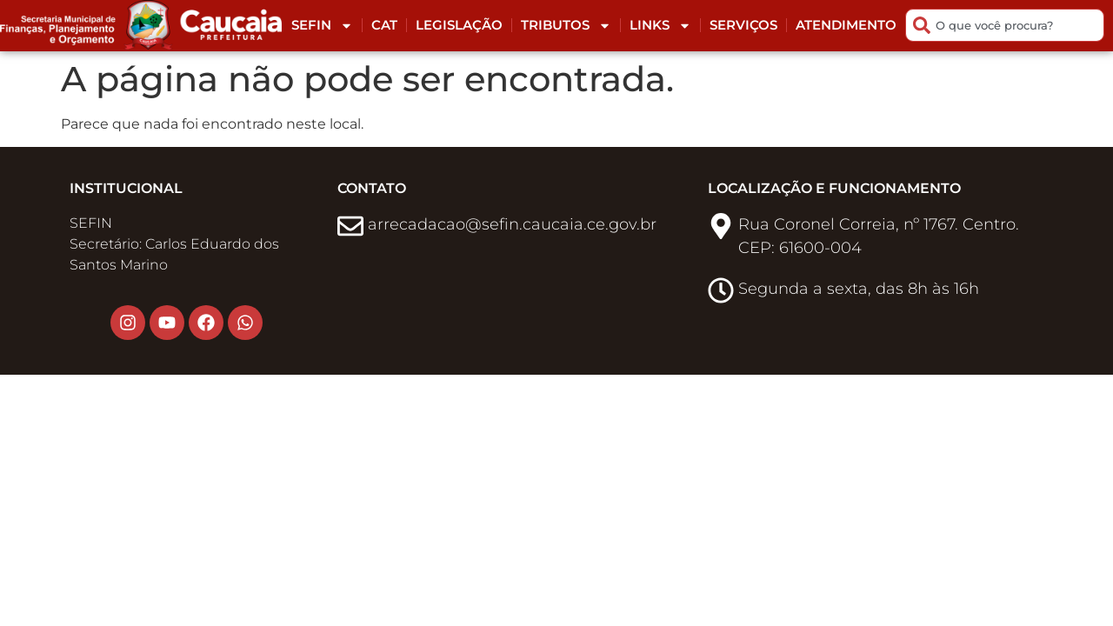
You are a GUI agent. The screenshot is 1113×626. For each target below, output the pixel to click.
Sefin (322, 25)
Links (660, 25)
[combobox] (1004, 25)
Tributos (566, 25)
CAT (384, 25)
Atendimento (846, 25)
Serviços (743, 25)
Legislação (459, 25)
